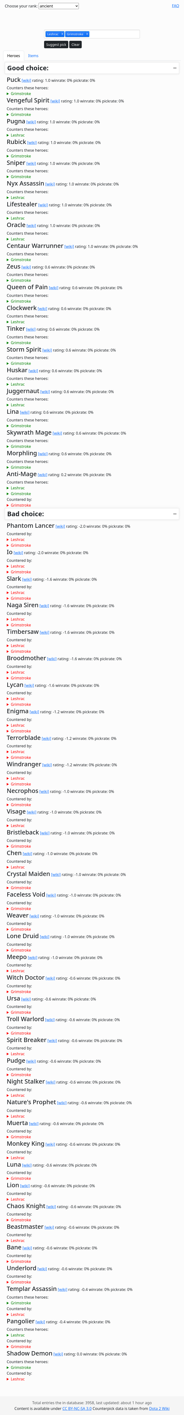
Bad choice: (25, 513)
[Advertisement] (92, 19)
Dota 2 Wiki (159, 1408)
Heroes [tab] (13, 55)
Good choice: (28, 67)
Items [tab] (33, 55)
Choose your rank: (21, 6)
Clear (75, 44)
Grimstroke (21, 93)
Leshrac (18, 135)
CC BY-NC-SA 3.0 (77, 1408)
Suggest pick (56, 44)
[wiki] (26, 80)
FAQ (175, 5)
